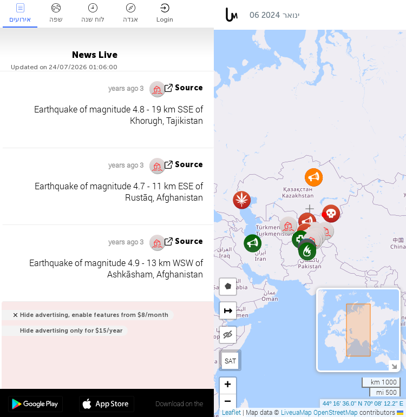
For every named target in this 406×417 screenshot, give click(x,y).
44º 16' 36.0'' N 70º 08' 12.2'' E (363, 403)
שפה (56, 13)
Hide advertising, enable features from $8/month (94, 315)
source (189, 87)
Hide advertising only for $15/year (71, 330)
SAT (230, 360)
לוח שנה (92, 13)
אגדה (130, 13)
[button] (324, 214)
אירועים (20, 13)
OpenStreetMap (335, 412)
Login (164, 13)
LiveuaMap (296, 412)
